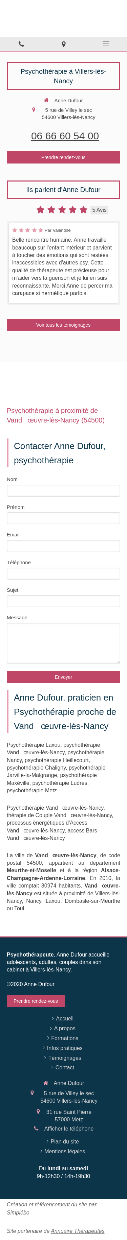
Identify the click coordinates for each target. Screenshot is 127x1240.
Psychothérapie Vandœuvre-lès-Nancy (55, 808)
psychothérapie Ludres (60, 783)
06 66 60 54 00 (65, 135)
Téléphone (19, 562)
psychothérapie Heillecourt (57, 760)
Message (17, 617)
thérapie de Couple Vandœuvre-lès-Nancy (59, 815)
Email (13, 534)
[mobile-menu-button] (106, 44)
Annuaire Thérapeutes (77, 1231)
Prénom (16, 507)
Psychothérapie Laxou (33, 745)
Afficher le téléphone (69, 1129)
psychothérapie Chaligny (36, 768)
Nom (12, 479)
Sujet (12, 590)
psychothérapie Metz (32, 790)
